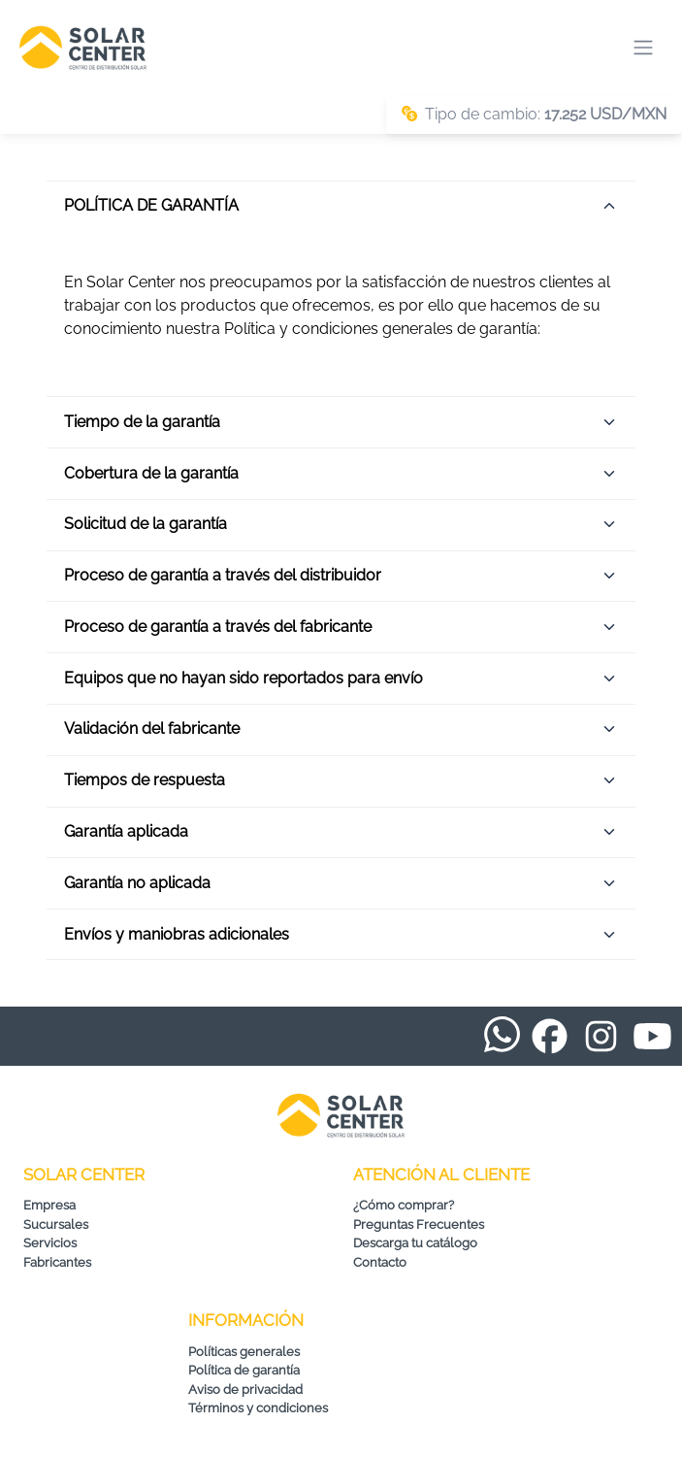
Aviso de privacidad (245, 1389)
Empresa (49, 1205)
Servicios (50, 1243)
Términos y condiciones (258, 1408)
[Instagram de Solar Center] (601, 1036)
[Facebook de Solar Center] (549, 1036)
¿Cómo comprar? (403, 1205)
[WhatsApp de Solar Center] (502, 1032)
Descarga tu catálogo (415, 1243)
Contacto (379, 1262)
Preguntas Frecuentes (418, 1224)
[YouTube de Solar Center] (652, 1036)
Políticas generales (244, 1351)
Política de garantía (244, 1370)
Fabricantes (57, 1262)
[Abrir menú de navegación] (643, 47)
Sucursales (55, 1224)
